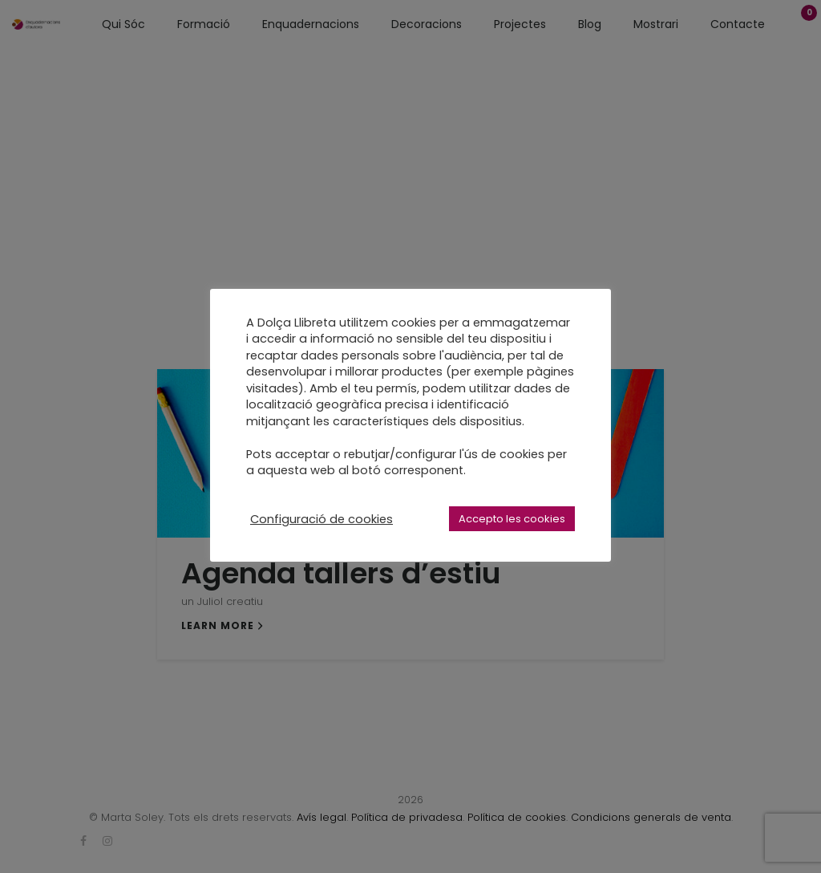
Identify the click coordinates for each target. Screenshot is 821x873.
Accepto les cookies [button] (512, 518)
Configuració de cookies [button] (321, 519)
